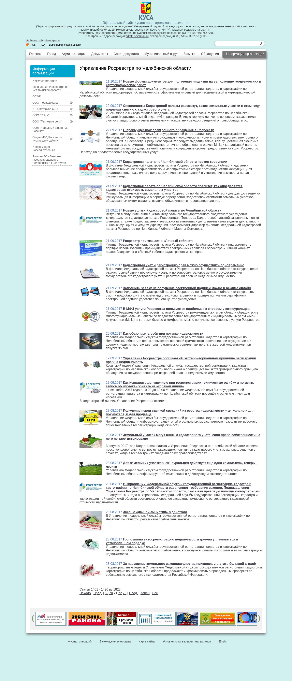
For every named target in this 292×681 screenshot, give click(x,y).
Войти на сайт (34, 40)
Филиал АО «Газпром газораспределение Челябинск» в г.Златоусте (49, 159)
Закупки (189, 54)
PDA (42, 44)
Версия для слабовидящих (65, 44)
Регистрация (52, 40)
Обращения (210, 54)
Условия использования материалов (187, 641)
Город (51, 54)
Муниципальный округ (161, 54)
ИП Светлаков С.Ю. (45, 109)
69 (106, 593)
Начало (85, 593)
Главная (35, 54)
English (223, 641)
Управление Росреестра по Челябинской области (50, 88)
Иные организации (44, 80)
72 (120, 593)
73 (125, 593)
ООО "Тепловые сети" (46, 121)
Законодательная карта (115, 641)
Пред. (97, 593)
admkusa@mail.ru (137, 36)
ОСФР (36, 96)
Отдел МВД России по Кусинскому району (47, 139)
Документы (99, 54)
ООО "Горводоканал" (46, 102)
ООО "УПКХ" (40, 115)
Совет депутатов (126, 54)
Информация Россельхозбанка (43, 148)
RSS (33, 44)
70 (111, 593)
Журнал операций (79, 641)
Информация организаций (244, 54)
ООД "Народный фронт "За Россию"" (50, 129)
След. (133, 593)
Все (155, 593)
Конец (145, 593)
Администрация (74, 54)
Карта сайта (147, 641)
